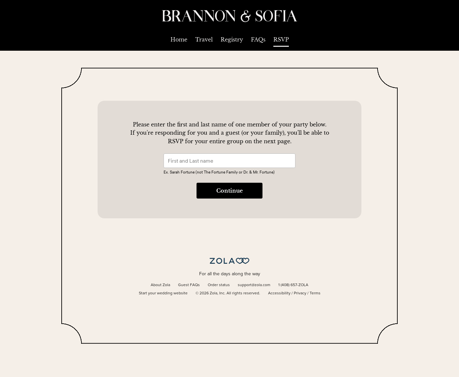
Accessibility (279, 293)
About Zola (160, 285)
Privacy (300, 293)
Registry (232, 39)
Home (178, 39)
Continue (229, 190)
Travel (204, 39)
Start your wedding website (163, 293)
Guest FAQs (189, 285)
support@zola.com (254, 285)
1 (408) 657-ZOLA (293, 285)
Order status (219, 285)
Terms (315, 293)
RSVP (281, 39)
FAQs (258, 39)
